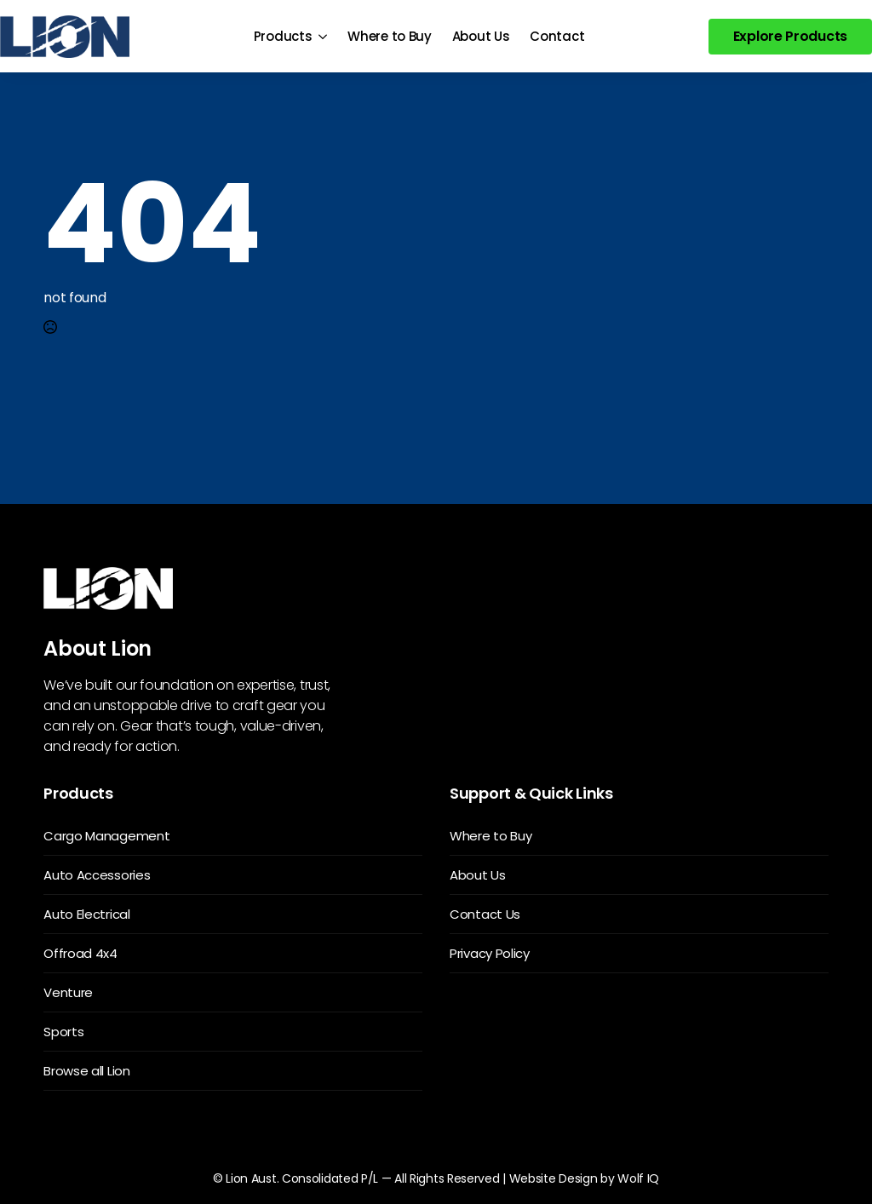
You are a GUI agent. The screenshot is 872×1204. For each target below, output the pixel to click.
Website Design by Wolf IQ (584, 1178)
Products (283, 36)
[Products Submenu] (324, 36)
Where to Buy (389, 36)
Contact (557, 36)
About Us (481, 36)
